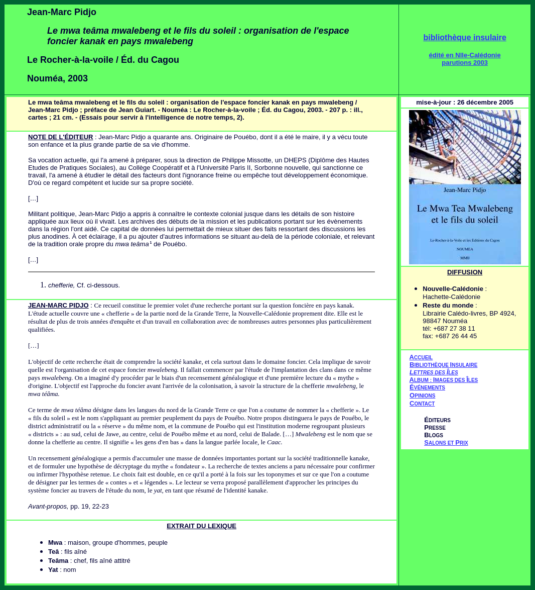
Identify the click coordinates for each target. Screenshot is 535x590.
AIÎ (444, 379)
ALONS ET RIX (446, 443)
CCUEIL (423, 357)
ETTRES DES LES (436, 372)
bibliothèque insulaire (464, 37)
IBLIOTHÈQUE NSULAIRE (445, 365)
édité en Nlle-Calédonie (465, 55)
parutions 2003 (465, 62)
